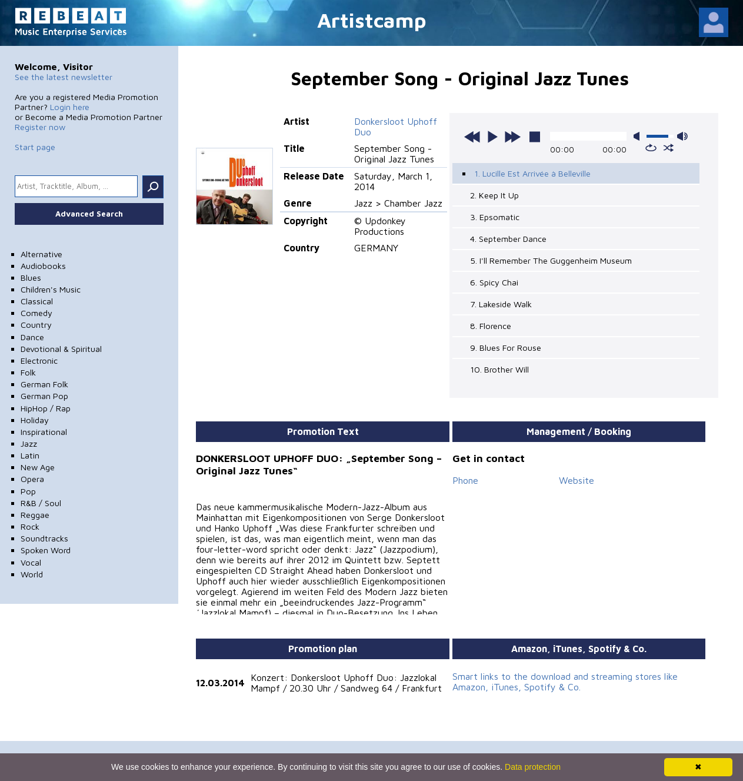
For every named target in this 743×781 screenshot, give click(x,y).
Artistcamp (372, 20)
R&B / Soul (41, 503)
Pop (28, 491)
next (512, 136)
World (32, 574)
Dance (32, 337)
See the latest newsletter (63, 77)
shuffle (668, 147)
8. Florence (490, 326)
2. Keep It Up (494, 195)
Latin (30, 455)
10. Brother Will (499, 369)
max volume (682, 136)
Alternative (41, 254)
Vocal (31, 562)
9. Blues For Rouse (505, 348)
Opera (32, 479)
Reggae (35, 515)
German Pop (44, 396)
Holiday (35, 420)
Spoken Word (46, 550)
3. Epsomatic (494, 217)
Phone (465, 480)
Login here (69, 107)
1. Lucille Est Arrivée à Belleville (532, 173)
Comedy (36, 313)
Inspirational (44, 432)
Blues (31, 277)
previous (472, 136)
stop (535, 136)
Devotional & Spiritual (61, 349)
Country (36, 325)
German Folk (44, 384)
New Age (38, 467)
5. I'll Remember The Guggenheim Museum (551, 260)
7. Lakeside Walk (501, 304)
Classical (37, 301)
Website (576, 480)
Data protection (533, 767)
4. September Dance (508, 239)
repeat (651, 147)
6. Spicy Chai (494, 282)
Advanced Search (89, 213)
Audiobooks (43, 266)
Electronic (39, 360)
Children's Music (51, 289)
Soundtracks (44, 538)
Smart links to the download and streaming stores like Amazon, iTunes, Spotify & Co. (565, 681)
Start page (35, 147)
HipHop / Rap (46, 408)
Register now (40, 127)
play (492, 136)
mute (639, 136)
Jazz (29, 443)
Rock (30, 526)
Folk (28, 372)
